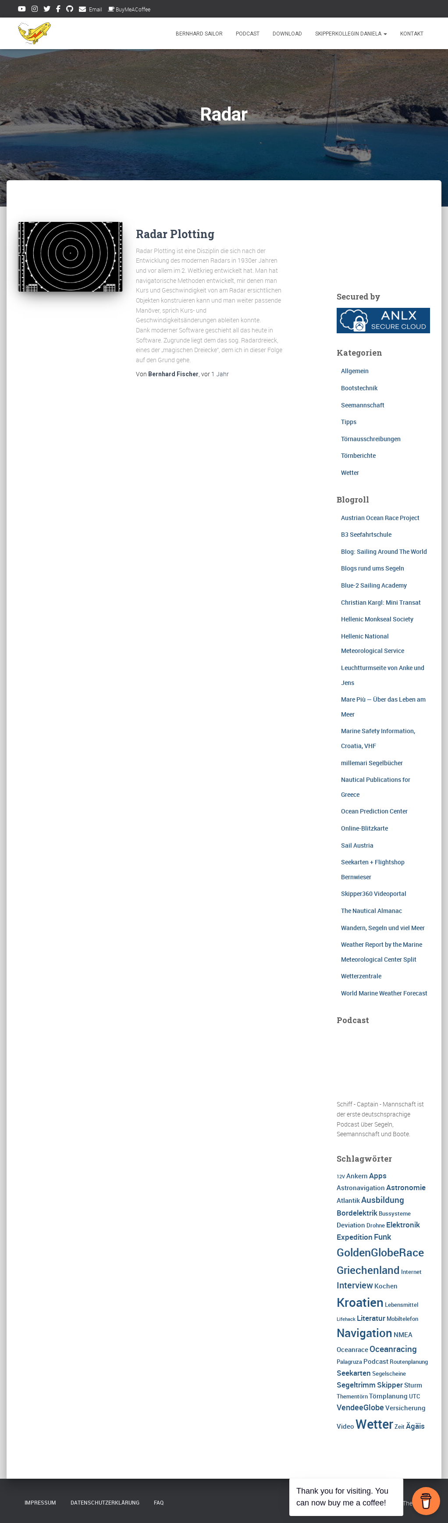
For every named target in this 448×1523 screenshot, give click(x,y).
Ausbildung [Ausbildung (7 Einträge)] (382, 1200)
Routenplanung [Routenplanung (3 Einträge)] (409, 1362)
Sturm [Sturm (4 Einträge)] (413, 1384)
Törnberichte (358, 455)
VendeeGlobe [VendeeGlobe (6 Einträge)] (360, 1407)
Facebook (58, 10)
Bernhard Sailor (199, 34)
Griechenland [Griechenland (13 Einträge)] (368, 1270)
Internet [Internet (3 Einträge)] (411, 1272)
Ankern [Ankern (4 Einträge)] (357, 1175)
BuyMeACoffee (129, 9)
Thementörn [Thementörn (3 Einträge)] (352, 1396)
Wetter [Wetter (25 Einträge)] (374, 1424)
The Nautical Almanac (371, 910)
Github (69, 10)
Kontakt (411, 34)
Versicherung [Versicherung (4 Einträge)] (405, 1407)
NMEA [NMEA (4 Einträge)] (403, 1334)
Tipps (348, 421)
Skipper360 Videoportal (373, 893)
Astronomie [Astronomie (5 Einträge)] (406, 1187)
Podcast (248, 34)
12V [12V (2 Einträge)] (341, 1176)
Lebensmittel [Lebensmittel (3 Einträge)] (401, 1305)
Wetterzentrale (361, 976)
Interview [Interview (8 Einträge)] (355, 1285)
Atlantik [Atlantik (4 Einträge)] (348, 1200)
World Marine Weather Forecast (384, 993)
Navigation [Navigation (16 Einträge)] (364, 1332)
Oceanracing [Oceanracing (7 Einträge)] (393, 1349)
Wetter (350, 472)
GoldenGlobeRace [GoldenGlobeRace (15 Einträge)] (380, 1252)
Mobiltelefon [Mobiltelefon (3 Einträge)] (402, 1319)
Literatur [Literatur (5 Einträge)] (371, 1318)
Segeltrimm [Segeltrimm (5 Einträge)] (356, 1385)
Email (95, 9)
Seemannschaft (362, 405)
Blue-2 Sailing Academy (374, 585)
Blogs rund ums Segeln (372, 568)
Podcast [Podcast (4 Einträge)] (375, 1361)
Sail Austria (357, 845)
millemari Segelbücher (372, 763)
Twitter (46, 10)
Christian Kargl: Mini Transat (381, 602)
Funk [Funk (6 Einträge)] (382, 1236)
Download (287, 34)
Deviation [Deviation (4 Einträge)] (351, 1224)
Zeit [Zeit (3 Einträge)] (400, 1426)
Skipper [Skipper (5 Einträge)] (390, 1385)
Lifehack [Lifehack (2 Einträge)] (346, 1319)
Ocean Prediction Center (374, 811)
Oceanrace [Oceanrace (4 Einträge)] (352, 1349)
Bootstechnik (359, 388)
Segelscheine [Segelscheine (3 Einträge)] (389, 1373)
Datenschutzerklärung (105, 1502)
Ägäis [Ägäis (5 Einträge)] (415, 1426)
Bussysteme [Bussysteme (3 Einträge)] (395, 1213)
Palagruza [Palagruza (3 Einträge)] (349, 1362)
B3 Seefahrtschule (366, 534)
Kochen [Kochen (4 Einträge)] (386, 1285)
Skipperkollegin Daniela (351, 34)
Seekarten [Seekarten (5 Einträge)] (354, 1373)
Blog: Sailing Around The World (384, 551)
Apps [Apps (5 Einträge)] (378, 1175)
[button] (385, 34)
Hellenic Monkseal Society (377, 619)
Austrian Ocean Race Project (380, 518)
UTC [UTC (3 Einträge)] (414, 1396)
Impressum (40, 1502)
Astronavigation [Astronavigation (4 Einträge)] (361, 1187)
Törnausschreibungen (371, 439)
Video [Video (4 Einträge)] (345, 1426)
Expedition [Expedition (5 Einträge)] (355, 1237)
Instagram (35, 10)
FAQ (159, 1502)
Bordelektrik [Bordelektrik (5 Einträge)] (357, 1213)
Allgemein (355, 371)
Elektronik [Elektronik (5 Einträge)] (403, 1225)
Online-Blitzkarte (364, 828)
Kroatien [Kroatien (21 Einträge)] (360, 1302)
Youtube (22, 10)
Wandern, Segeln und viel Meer (383, 928)
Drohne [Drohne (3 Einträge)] (375, 1225)
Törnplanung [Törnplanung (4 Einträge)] (388, 1395)
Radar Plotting (175, 234)
